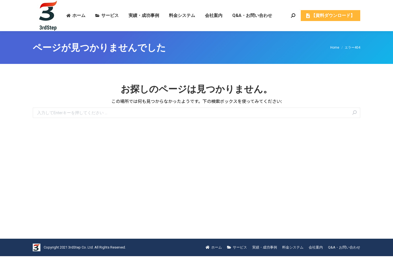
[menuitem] (76, 25)
